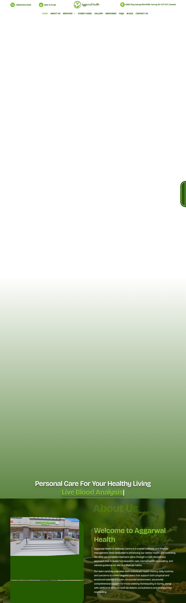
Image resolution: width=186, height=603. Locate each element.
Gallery (98, 13)
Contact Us (142, 13)
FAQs (121, 13)
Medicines (111, 13)
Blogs (130, 13)
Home (45, 13)
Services (69, 13)
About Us (55, 13)
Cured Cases (85, 13)
